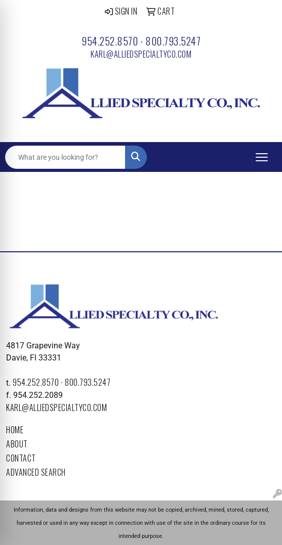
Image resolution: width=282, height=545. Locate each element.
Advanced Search (36, 472)
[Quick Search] (65, 157)
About (17, 444)
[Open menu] (262, 157)
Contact (21, 458)
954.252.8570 (110, 41)
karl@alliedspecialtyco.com (141, 54)
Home (14, 430)
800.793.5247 (172, 41)
